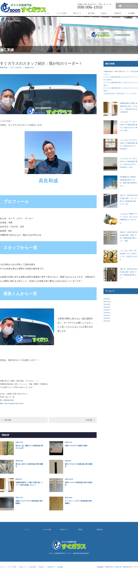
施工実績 (91, 13)
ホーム (47, 13)
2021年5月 (107, 315)
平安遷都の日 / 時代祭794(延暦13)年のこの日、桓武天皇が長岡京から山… (128, 181)
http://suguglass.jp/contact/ (14, 403)
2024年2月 (107, 299)
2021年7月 (107, 310)
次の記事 (89, 420)
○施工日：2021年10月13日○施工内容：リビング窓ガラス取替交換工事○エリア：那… (128, 199)
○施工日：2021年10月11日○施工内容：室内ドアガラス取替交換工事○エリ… (128, 273)
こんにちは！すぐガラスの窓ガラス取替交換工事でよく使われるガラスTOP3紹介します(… (128, 163)
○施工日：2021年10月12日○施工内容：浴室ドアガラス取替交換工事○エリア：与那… (128, 236)
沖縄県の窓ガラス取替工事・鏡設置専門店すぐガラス (121, 567)
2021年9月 (107, 304)
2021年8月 (107, 307)
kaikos (32, 67)
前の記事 (8, 420)
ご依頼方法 (117, 13)
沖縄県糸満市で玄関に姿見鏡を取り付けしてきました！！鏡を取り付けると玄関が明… (128, 107)
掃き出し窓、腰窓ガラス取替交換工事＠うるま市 (29, 447)
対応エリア (77, 13)
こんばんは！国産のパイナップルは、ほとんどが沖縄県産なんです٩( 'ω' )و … (128, 218)
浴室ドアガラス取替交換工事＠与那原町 (78, 484)
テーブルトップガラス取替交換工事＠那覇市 (78, 502)
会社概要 (131, 13)
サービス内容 (61, 13)
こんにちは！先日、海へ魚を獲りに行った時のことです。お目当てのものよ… (128, 255)
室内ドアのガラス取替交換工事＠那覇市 (78, 465)
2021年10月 (107, 301)
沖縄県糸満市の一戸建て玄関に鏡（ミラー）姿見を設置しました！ (29, 484)
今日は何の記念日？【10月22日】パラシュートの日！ (120, 93)
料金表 (103, 13)
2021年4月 (107, 318)
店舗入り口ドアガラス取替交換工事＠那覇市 (29, 502)
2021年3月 (107, 321)
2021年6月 (107, 313)
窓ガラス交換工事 (16, 67)
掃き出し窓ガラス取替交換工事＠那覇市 (29, 465)
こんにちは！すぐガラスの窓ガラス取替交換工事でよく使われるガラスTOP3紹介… (128, 144)
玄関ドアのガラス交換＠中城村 (76, 446)
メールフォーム (129, 6)
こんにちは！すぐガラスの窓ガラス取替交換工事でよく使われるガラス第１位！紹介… (128, 126)
